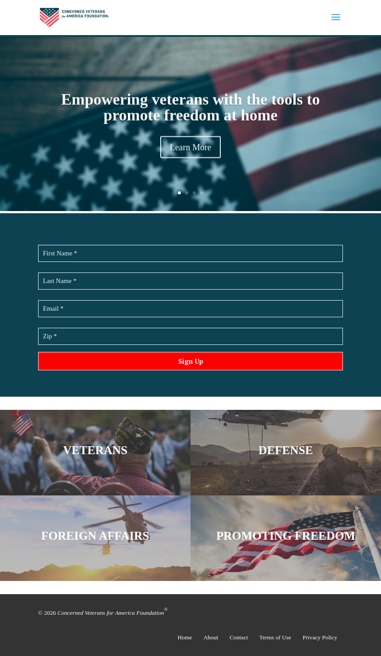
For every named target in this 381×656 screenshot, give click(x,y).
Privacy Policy (320, 637)
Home (185, 637)
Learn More (191, 149)
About (211, 637)
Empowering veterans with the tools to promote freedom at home (190, 108)
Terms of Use (275, 637)
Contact (238, 637)
